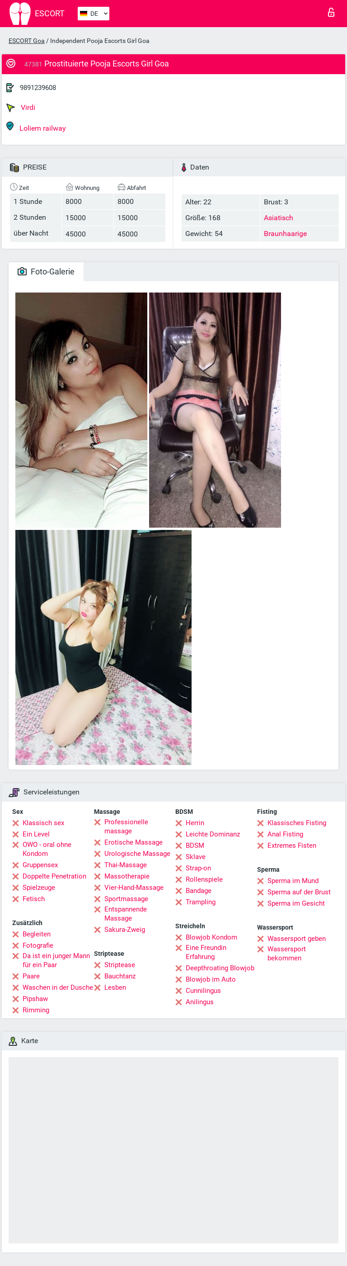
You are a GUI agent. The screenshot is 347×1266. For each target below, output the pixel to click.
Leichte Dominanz (213, 834)
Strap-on (198, 868)
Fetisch (34, 899)
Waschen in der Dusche (58, 987)
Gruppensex (40, 865)
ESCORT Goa (27, 40)
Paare (31, 976)
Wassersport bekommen (286, 953)
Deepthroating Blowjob (220, 968)
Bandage (198, 891)
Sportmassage (126, 899)
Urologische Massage (137, 854)
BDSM (195, 845)
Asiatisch (278, 217)
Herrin (195, 823)
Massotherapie (127, 876)
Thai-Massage (125, 865)
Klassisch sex (43, 823)
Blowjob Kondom (211, 937)
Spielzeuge (39, 887)
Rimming (36, 1010)
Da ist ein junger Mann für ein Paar (56, 960)
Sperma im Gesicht (296, 903)
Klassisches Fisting (296, 823)
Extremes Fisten (291, 845)
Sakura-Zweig (124, 930)
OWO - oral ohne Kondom (47, 849)
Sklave (196, 857)
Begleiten (37, 934)
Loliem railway (36, 126)
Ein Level (36, 834)
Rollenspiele (204, 879)
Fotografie (38, 945)
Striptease (119, 965)
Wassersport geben (296, 939)
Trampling (201, 902)
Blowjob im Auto (211, 979)
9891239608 (38, 88)
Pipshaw (35, 999)
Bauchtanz (120, 976)
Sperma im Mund (293, 881)
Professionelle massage (126, 826)
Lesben (115, 987)
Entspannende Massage (125, 913)
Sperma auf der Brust (299, 892)
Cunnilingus (203, 991)
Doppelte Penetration (54, 876)
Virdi (20, 107)
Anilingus (200, 1002)
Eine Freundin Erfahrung (206, 952)
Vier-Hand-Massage (134, 887)
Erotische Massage (133, 842)
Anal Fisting (285, 834)
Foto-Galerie (46, 271)
